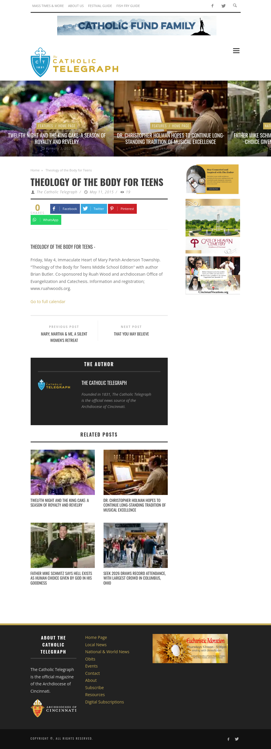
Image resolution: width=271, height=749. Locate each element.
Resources (95, 694)
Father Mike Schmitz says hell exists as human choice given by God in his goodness (61, 578)
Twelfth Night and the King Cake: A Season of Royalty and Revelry (57, 138)
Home (35, 170)
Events (91, 666)
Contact (92, 673)
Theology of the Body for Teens (62, 246)
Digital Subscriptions (104, 702)
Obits (90, 659)
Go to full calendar (48, 301)
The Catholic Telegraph (56, 192)
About (91, 680)
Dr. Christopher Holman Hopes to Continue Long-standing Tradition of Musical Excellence (170, 138)
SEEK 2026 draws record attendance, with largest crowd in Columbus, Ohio (135, 578)
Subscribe (94, 687)
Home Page (67, 125)
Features (45, 125)
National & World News (107, 651)
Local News (95, 644)
